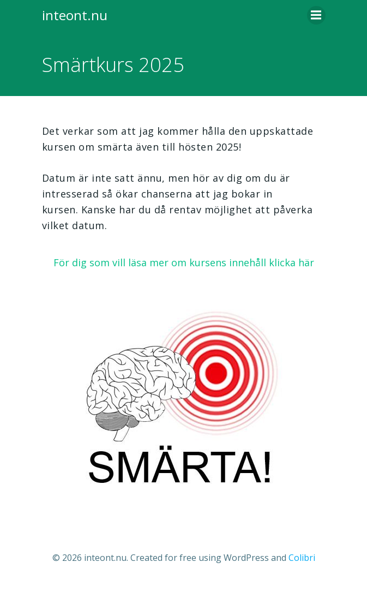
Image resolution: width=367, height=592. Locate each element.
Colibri (301, 558)
